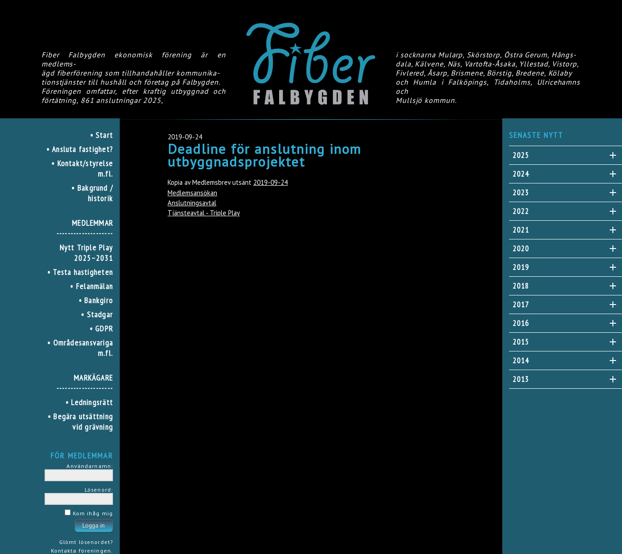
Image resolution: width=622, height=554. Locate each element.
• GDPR (101, 328)
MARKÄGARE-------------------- (84, 382)
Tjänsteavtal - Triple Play (204, 212)
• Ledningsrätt (89, 402)
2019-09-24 (270, 182)
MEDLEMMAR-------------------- (84, 228)
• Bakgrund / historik (92, 193)
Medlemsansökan (192, 192)
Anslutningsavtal (192, 202)
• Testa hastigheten (80, 272)
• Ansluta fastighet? (79, 149)
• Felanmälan (91, 286)
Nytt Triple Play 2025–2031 (86, 252)
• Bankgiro (96, 300)
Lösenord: (99, 489)
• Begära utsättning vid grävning (80, 421)
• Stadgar (97, 314)
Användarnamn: (89, 465)
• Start (101, 135)
